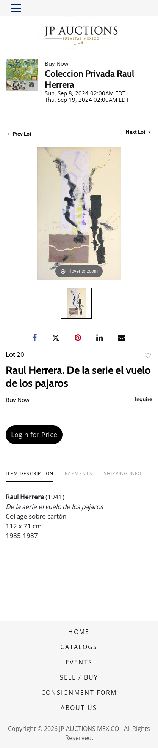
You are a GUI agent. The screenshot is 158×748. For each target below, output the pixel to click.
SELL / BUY (79, 677)
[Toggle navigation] (16, 8)
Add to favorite (147, 355)
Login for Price (34, 434)
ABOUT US (79, 708)
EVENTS (79, 662)
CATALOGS (78, 647)
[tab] (29, 476)
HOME (78, 632)
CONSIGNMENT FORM (79, 692)
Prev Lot (19, 133)
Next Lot (138, 132)
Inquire (143, 399)
